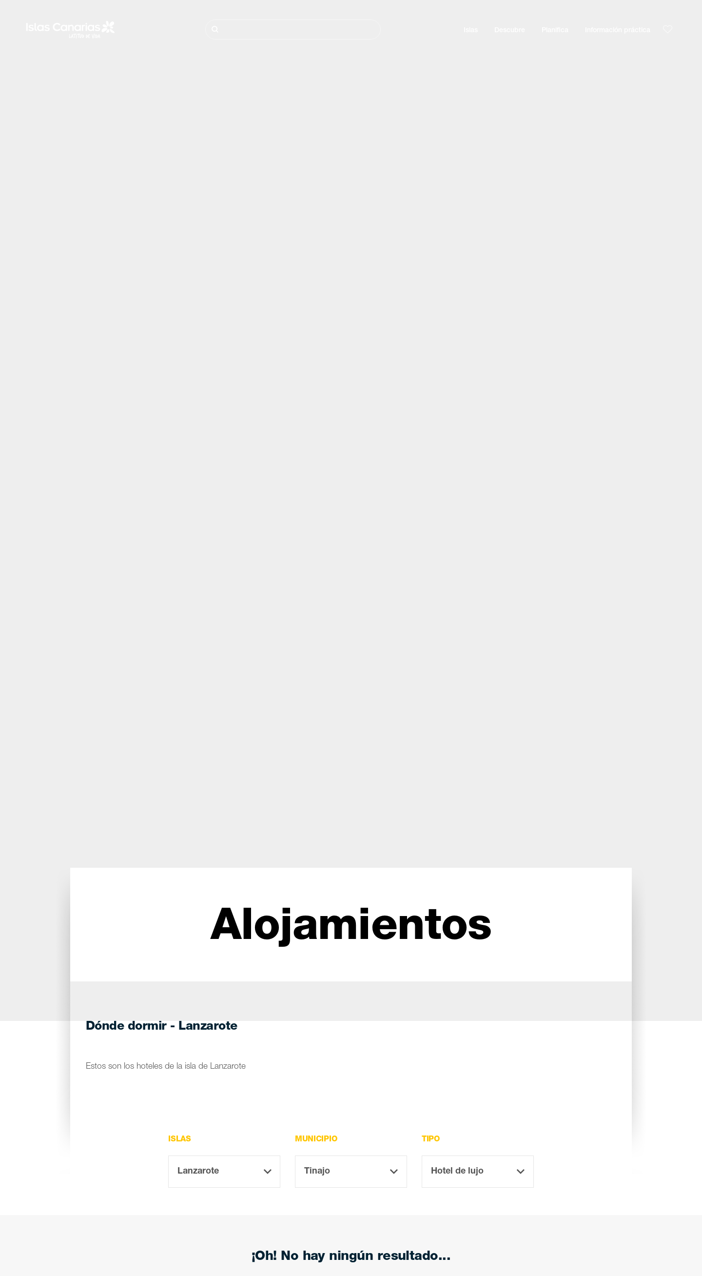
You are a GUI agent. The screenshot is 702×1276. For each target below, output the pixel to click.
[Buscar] (293, 30)
